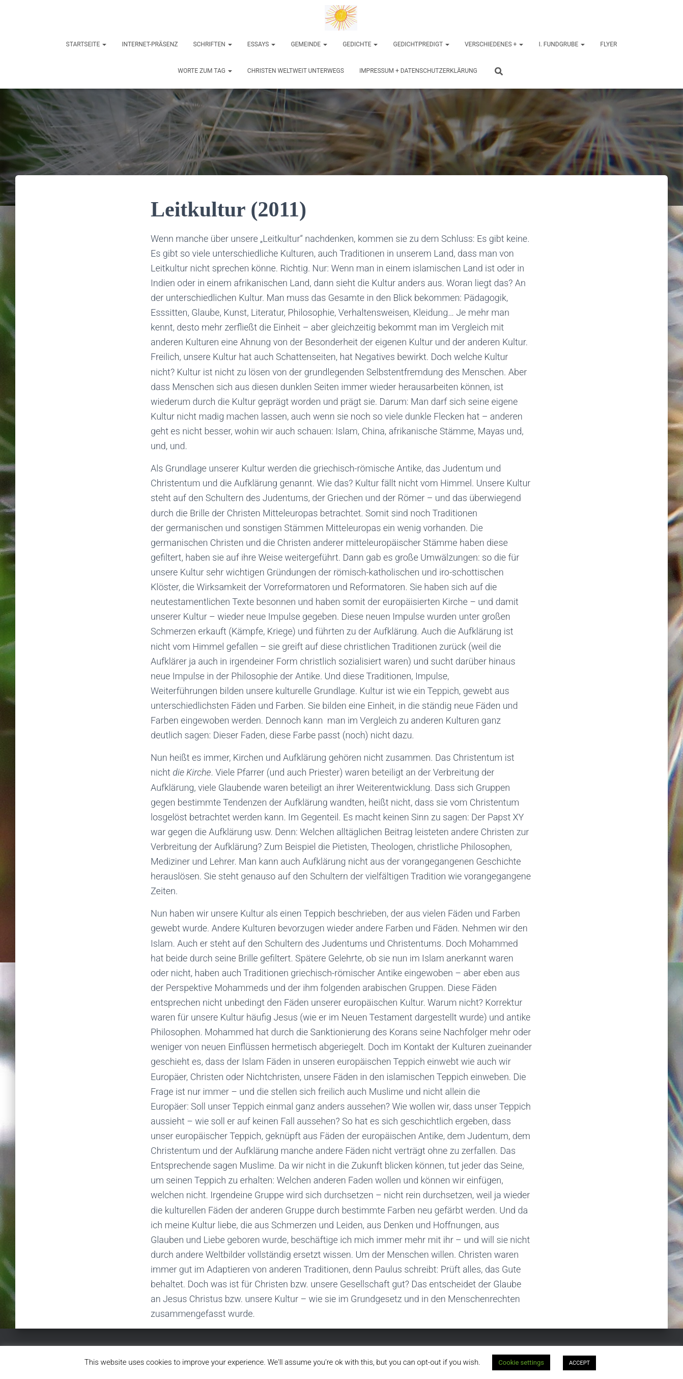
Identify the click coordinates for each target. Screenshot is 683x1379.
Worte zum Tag (205, 70)
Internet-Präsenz (150, 44)
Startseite (86, 44)
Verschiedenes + (494, 44)
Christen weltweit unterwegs (295, 70)
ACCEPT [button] (579, 1363)
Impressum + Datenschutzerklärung (418, 70)
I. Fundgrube (561, 44)
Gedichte (360, 44)
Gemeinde (309, 44)
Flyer (608, 44)
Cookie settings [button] (521, 1362)
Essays (261, 44)
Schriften (212, 44)
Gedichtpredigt (421, 44)
